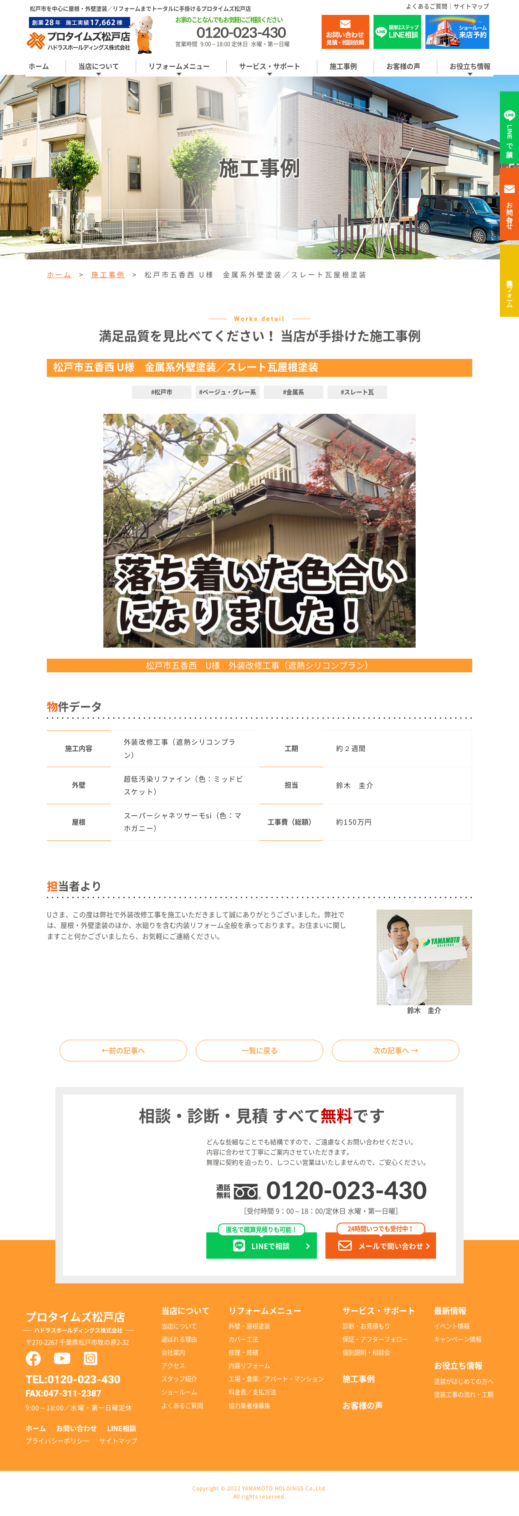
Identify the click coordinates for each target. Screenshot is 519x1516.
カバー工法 (243, 1341)
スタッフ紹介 (179, 1380)
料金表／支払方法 (252, 1394)
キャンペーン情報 (458, 1341)
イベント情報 (452, 1328)
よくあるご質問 (427, 6)
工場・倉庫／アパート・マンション (276, 1380)
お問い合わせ (76, 1430)
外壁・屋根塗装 (249, 1328)
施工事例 (343, 66)
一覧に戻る (259, 1051)
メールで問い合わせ (380, 1244)
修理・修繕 (243, 1354)
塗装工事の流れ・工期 (463, 1396)
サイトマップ (471, 6)
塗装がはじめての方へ (463, 1382)
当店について (98, 66)
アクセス (173, 1367)
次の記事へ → (395, 1051)
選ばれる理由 (179, 1341)
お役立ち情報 (470, 66)
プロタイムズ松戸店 (86, 1325)
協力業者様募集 (249, 1407)
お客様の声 (403, 66)
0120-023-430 (346, 1191)
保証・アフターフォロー (375, 1341)
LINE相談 (121, 1430)
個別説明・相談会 (366, 1354)
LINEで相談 (261, 1244)
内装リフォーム (509, 290)
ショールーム (179, 1394)
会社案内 (173, 1354)
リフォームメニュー (179, 66)
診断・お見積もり (366, 1328)
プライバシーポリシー (57, 1442)
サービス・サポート (269, 66)
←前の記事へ (123, 1051)
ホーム (39, 66)
